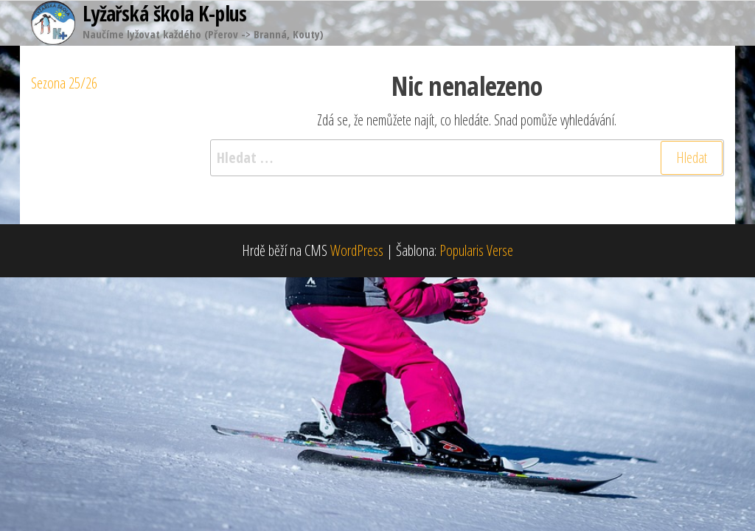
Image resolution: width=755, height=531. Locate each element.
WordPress (356, 250)
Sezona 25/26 (64, 83)
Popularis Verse (476, 250)
